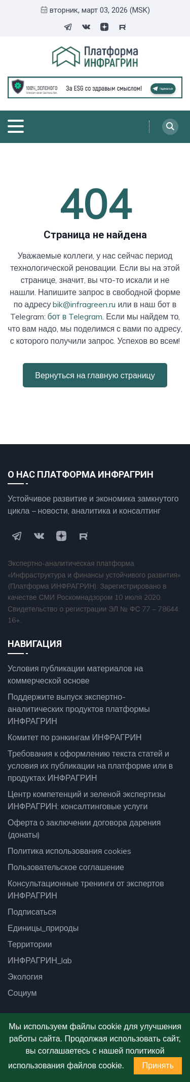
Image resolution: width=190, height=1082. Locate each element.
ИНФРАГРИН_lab (40, 960)
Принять (158, 1065)
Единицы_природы (43, 928)
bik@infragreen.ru (84, 304)
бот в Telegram (75, 316)
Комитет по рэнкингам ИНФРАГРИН (75, 737)
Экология (25, 976)
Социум (22, 993)
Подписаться (32, 912)
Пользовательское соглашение (66, 867)
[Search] (170, 127)
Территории (30, 944)
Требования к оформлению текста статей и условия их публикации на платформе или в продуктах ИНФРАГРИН (90, 765)
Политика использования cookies (69, 851)
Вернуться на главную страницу (95, 375)
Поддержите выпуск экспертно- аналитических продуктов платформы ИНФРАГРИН (79, 709)
